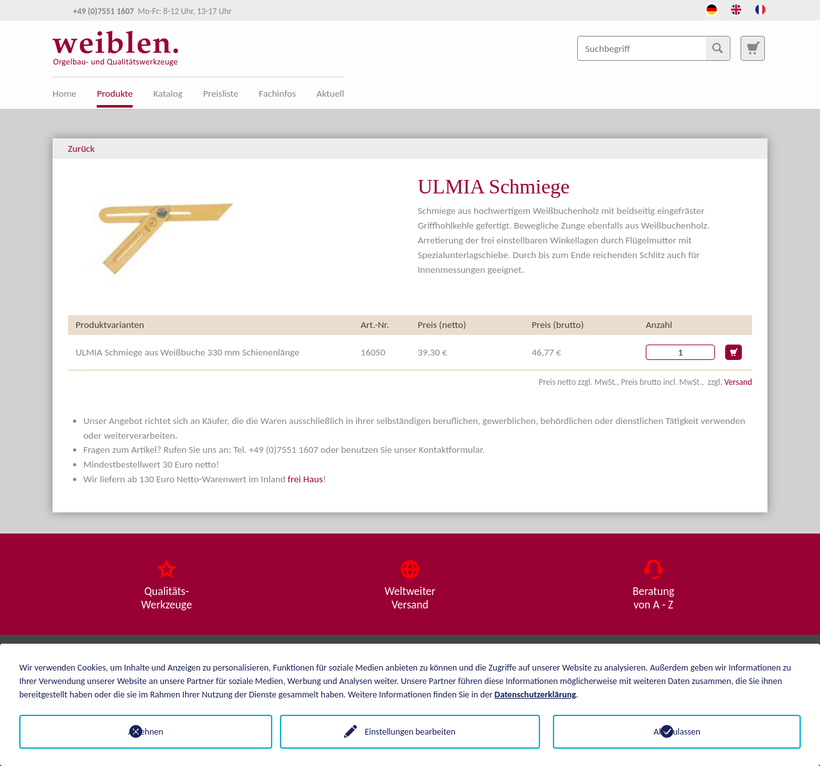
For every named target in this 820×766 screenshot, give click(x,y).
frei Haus (305, 479)
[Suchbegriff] (653, 48)
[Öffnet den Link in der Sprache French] (760, 8)
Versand (738, 382)
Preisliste (220, 93)
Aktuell (330, 93)
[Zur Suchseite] (753, 48)
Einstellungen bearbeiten (410, 731)
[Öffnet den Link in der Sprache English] (736, 8)
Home (64, 93)
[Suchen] (717, 48)
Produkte (115, 93)
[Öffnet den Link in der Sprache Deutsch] (712, 8)
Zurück (81, 148)
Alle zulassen (676, 731)
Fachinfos (277, 93)
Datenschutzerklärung (535, 694)
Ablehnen (143, 731)
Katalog (168, 93)
